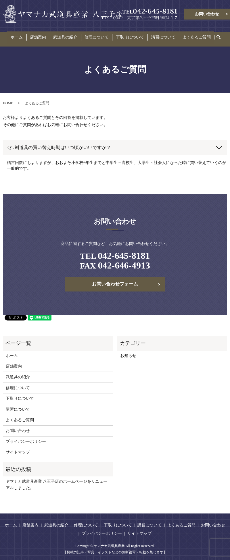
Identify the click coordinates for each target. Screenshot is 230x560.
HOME (8, 98)
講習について (157, 35)
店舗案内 (44, 35)
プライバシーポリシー (26, 437)
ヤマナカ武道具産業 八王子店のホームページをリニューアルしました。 (57, 480)
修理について (97, 35)
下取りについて (127, 35)
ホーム (26, 35)
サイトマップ (18, 448)
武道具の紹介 (68, 35)
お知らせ (128, 351)
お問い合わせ (207, 14)
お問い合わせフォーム (115, 279)
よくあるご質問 (187, 35)
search (211, 35)
